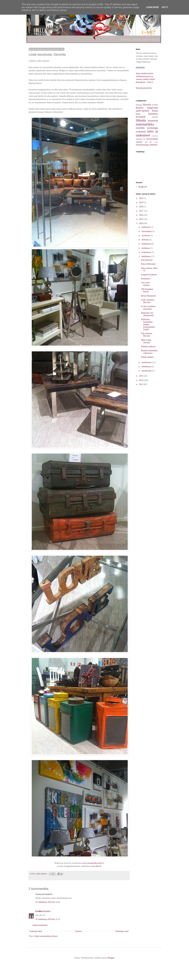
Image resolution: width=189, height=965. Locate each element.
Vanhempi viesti (122, 931)
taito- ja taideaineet (147, 133)
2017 (141, 211)
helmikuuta (146, 366)
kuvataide (140, 116)
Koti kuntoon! (147, 260)
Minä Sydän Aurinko (146, 341)
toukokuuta (146, 252)
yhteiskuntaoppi (142, 145)
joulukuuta (146, 227)
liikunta (141, 120)
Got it (165, 7)
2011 (141, 384)
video (156, 142)
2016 (141, 215)
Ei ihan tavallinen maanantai (148, 307)
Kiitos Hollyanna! (148, 264)
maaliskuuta (146, 362)
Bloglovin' (143, 187)
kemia (155, 110)
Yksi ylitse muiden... (146, 284)
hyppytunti (152, 107)
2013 (141, 376)
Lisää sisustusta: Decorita (147, 301)
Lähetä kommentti (39, 925)
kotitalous (153, 113)
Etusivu (78, 931)
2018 (141, 206)
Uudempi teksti (35, 931)
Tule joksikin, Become (146, 334)
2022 (141, 198)
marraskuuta (146, 231)
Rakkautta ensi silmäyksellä (147, 314)
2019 (141, 202)
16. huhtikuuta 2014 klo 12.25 (47, 902)
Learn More (152, 7)
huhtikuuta (146, 256)
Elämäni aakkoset (148, 346)
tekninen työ (141, 139)
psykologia (152, 127)
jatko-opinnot (42, 874)
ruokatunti (141, 131)
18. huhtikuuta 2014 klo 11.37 (47, 919)
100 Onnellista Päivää (147, 290)
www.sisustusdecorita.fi (93, 863)
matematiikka (145, 124)
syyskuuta (145, 235)
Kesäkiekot (145, 279)
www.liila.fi (95, 866)
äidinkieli (153, 145)
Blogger (111, 958)
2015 (141, 219)
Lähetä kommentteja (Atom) (45, 936)
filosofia (147, 104)
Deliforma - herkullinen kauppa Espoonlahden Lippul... (148, 324)
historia (139, 107)
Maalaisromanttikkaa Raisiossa (149, 351)
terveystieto (152, 138)
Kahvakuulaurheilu (144, 88)
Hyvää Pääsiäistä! (148, 296)
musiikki (140, 127)
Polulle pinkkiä (147, 357)
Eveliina (39, 911)
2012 (141, 380)
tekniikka (155, 136)
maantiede (153, 120)
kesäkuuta (145, 248)
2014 (141, 223)
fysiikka (155, 105)
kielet (138, 114)
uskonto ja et (143, 142)
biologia (139, 105)
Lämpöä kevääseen (149, 275)
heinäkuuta (146, 244)
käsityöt (155, 117)
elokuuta (145, 240)
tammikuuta (146, 371)
